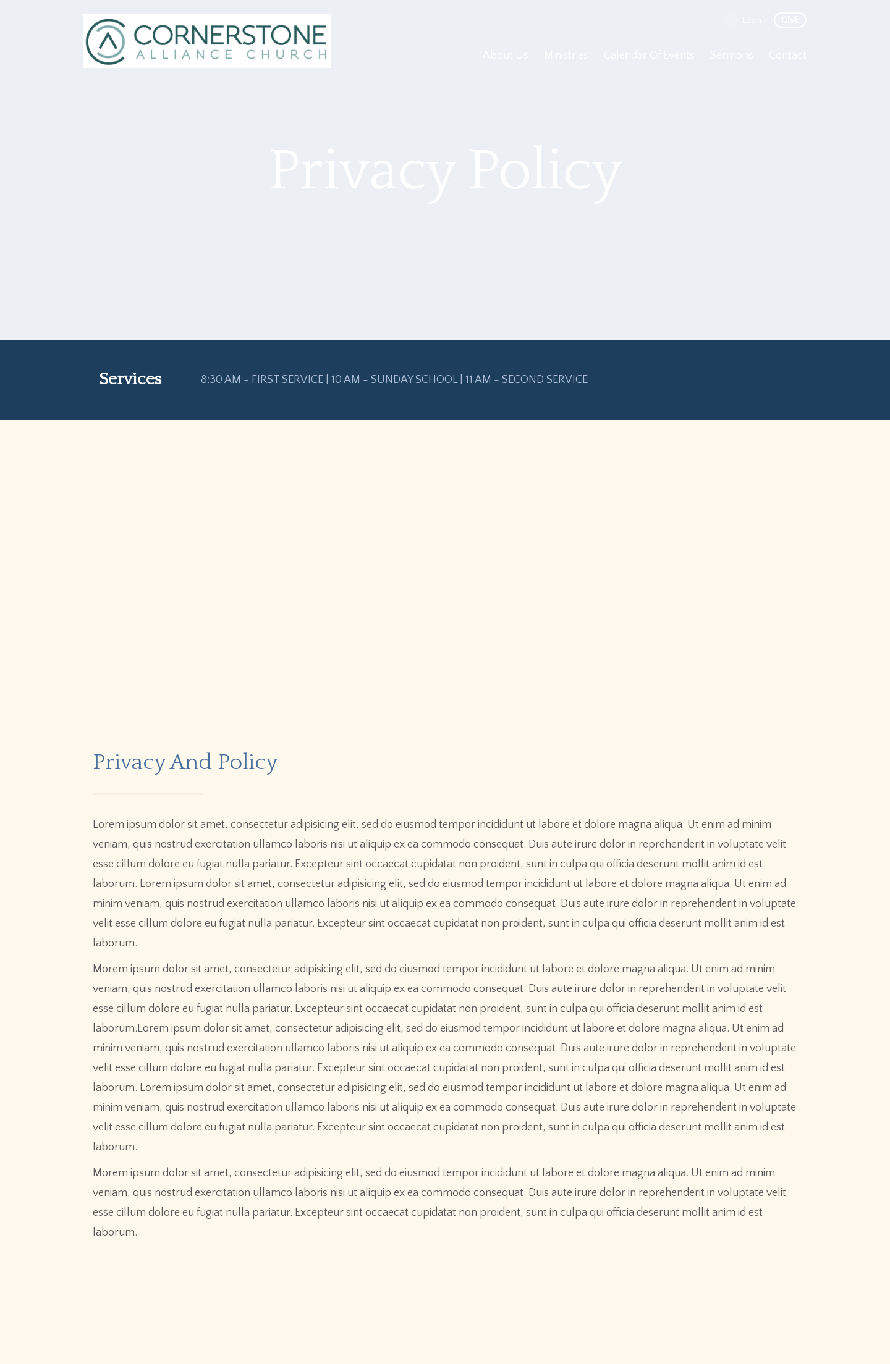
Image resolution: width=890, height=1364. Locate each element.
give (790, 20)
